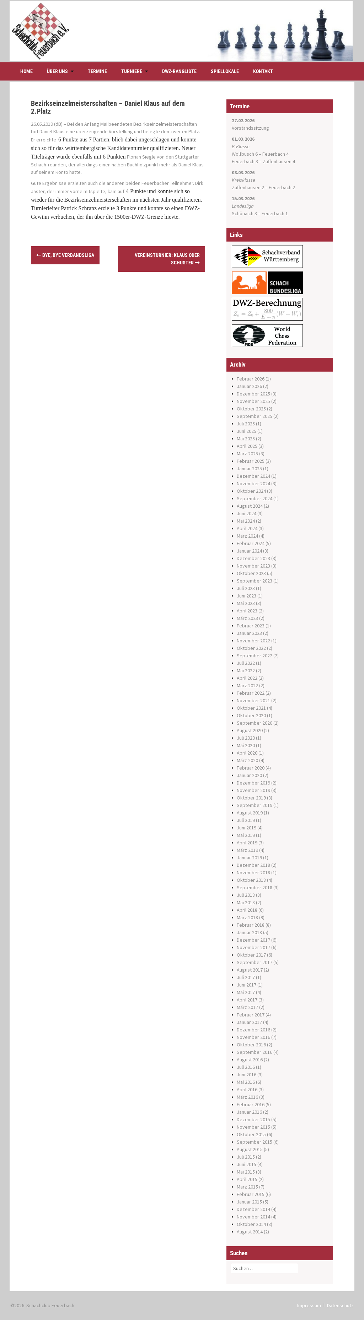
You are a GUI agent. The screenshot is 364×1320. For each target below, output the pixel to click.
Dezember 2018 (253, 865)
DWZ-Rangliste (179, 71)
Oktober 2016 (251, 1044)
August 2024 (250, 506)
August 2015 (250, 1149)
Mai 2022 (246, 670)
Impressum (309, 1305)
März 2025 (247, 453)
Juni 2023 (246, 595)
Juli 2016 (246, 1067)
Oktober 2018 (251, 880)
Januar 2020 (249, 775)
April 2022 (247, 678)
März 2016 (247, 1097)
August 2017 (250, 970)
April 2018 (247, 910)
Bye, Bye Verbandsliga (65, 255)
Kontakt (263, 71)
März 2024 (247, 536)
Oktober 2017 (251, 955)
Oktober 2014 (251, 1224)
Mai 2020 (246, 745)
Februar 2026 (250, 379)
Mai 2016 (246, 1082)
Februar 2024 (250, 543)
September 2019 (254, 805)
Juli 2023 (246, 588)
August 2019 (250, 812)
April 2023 (247, 610)
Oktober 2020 (251, 715)
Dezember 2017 (253, 940)
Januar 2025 (249, 468)
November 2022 (253, 640)
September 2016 (254, 1052)
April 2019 (247, 842)
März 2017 (247, 1007)
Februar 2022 (250, 693)
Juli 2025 (246, 423)
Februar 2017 (250, 1014)
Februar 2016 (250, 1104)
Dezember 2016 (253, 1029)
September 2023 (254, 581)
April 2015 (247, 1179)
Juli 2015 (246, 1157)
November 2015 (253, 1127)
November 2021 (253, 700)
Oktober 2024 (251, 491)
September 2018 (254, 887)
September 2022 (254, 655)
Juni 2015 (246, 1164)
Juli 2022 (246, 663)
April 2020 (247, 753)
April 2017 (247, 1000)
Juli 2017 (246, 977)
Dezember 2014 (253, 1209)
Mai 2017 (246, 992)
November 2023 (253, 566)
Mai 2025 (246, 438)
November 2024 (253, 483)
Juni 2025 (246, 431)
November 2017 (253, 947)
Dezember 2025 (253, 393)
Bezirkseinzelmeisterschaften (165, 124)
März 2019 (247, 850)
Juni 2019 (246, 827)
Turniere (131, 71)
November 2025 (253, 401)
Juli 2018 (246, 895)
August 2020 (250, 730)
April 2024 (247, 528)
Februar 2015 (250, 1194)
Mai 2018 (246, 902)
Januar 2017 (249, 1022)
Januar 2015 (249, 1202)
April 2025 (247, 446)
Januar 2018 (249, 932)
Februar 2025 (250, 461)
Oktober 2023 (251, 573)
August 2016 (250, 1059)
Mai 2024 (246, 521)
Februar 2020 (250, 768)
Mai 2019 (246, 835)
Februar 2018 (250, 925)
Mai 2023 (246, 603)
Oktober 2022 (251, 648)
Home (26, 71)
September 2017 (254, 962)
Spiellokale (225, 71)
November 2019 (253, 790)
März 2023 (247, 618)
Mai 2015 (246, 1172)
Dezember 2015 (253, 1119)
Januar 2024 (249, 551)
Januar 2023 (249, 633)
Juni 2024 (246, 513)
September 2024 (254, 498)
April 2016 (247, 1089)
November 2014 (253, 1216)
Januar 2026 (249, 386)
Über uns (57, 71)
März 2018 (247, 917)
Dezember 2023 (253, 558)
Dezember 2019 (253, 783)
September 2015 (254, 1142)
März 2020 (247, 760)
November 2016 (253, 1037)
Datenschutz (340, 1305)
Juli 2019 (246, 820)
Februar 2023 (250, 625)
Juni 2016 (246, 1074)
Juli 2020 (246, 738)
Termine (97, 71)
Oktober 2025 (251, 408)
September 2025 (254, 416)
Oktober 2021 (251, 708)
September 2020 (254, 723)
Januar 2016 (249, 1112)
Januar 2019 (249, 857)
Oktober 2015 (251, 1134)
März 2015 (247, 1187)
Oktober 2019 (251, 797)
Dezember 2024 (253, 476)
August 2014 (250, 1231)
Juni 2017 (246, 985)
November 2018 (253, 872)
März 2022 (247, 685)
